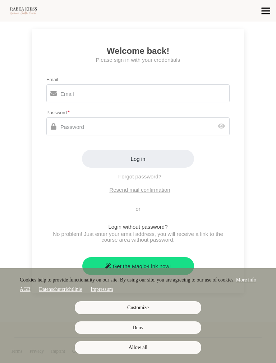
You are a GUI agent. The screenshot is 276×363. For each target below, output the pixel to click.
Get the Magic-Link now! (138, 266)
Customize (138, 307)
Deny (138, 327)
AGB (25, 289)
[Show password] (223, 126)
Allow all (138, 347)
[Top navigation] (265, 10)
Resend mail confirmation (139, 190)
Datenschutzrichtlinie (60, 289)
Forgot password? (139, 176)
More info (246, 280)
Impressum (102, 289)
